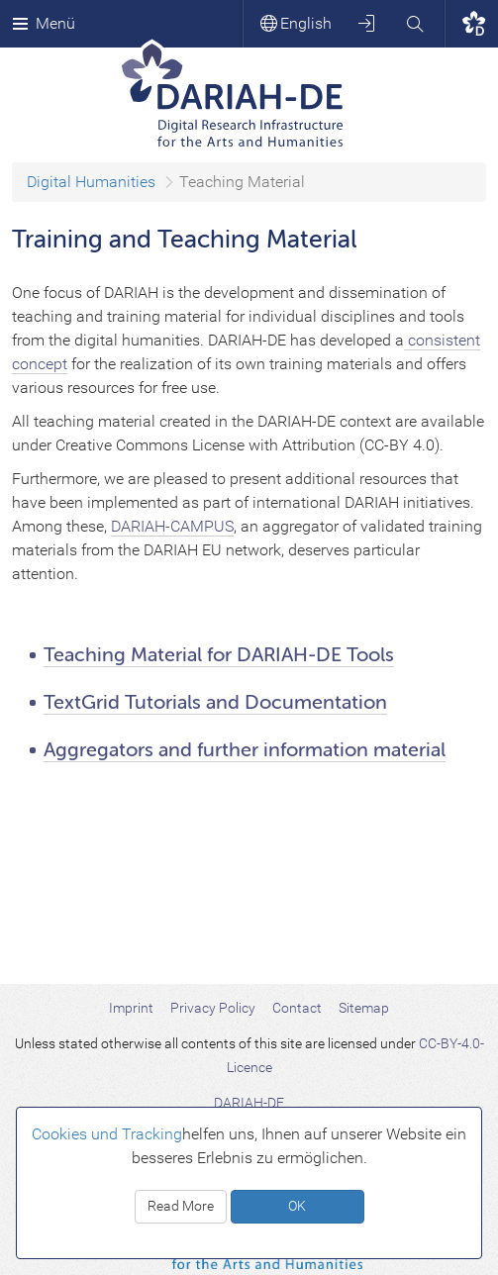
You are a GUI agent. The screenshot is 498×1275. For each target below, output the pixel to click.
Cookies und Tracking (107, 1134)
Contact (297, 1008)
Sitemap (364, 1008)
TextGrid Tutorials (125, 702)
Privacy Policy (212, 1008)
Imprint (131, 1008)
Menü (43, 23)
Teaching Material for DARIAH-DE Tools (219, 654)
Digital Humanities (91, 181)
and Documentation (296, 702)
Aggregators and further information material (245, 749)
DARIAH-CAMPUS (172, 526)
